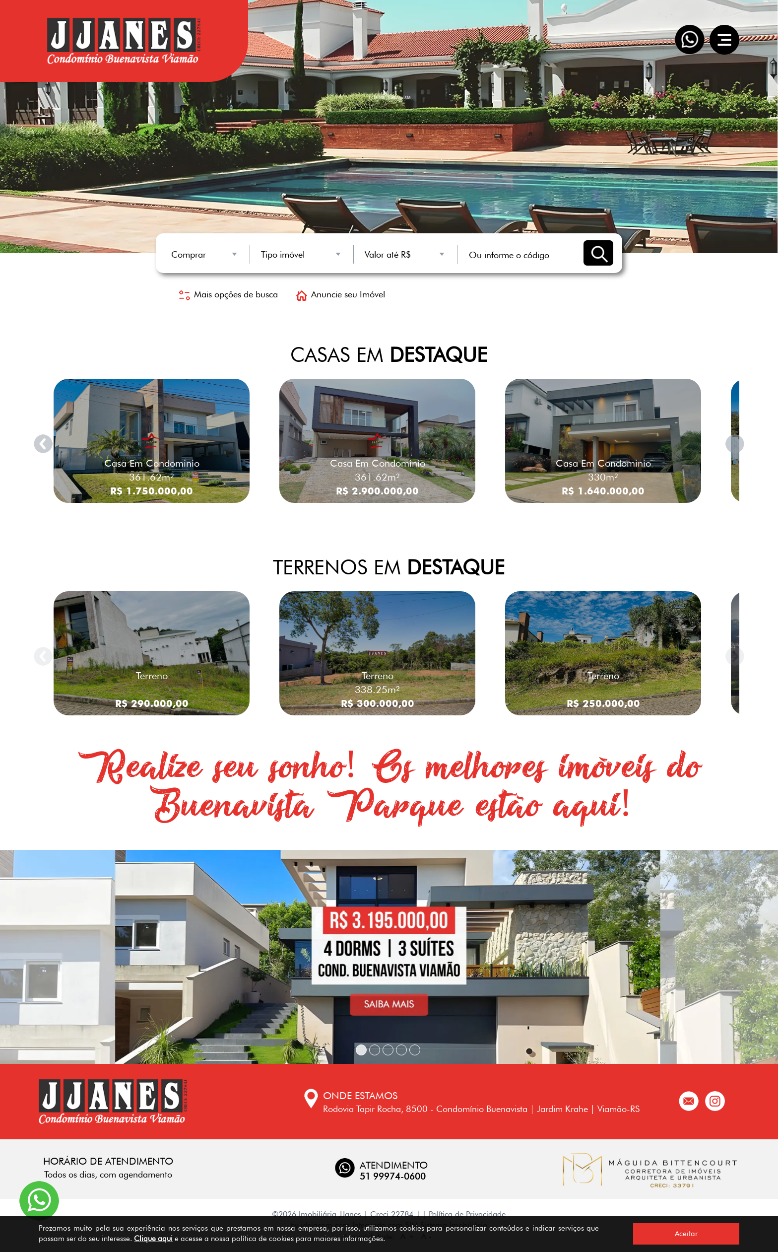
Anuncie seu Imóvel (340, 294)
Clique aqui (153, 1238)
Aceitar (686, 1233)
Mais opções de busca (228, 294)
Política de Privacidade (467, 1214)
